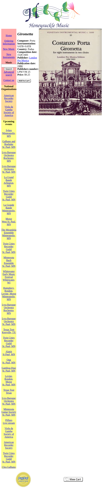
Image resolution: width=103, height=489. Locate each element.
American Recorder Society (9, 98)
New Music (9, 49)
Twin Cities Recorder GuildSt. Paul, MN (8, 195)
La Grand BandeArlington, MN (9, 181)
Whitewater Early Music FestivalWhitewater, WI (9, 277)
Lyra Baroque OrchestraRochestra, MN (9, 309)
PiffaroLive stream (9, 421)
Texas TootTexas (8, 391)
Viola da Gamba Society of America (9, 111)
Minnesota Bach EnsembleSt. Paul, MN (8, 261)
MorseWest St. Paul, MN (9, 221)
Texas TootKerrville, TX (9, 331)
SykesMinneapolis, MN (8, 133)
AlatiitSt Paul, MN (9, 353)
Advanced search (9, 73)
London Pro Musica (27, 59)
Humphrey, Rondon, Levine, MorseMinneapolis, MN (8, 294)
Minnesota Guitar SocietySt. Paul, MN (8, 412)
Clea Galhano (9, 467)
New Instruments (9, 56)
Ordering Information (9, 42)
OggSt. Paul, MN (8, 361)
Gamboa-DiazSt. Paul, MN (9, 369)
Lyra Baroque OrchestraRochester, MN (9, 156)
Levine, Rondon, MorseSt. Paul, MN (8, 380)
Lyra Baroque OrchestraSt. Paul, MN (9, 169)
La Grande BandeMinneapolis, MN (8, 209)
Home (9, 35)
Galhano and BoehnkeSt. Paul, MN (8, 144)
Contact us (8, 80)
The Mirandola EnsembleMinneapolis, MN (8, 234)
